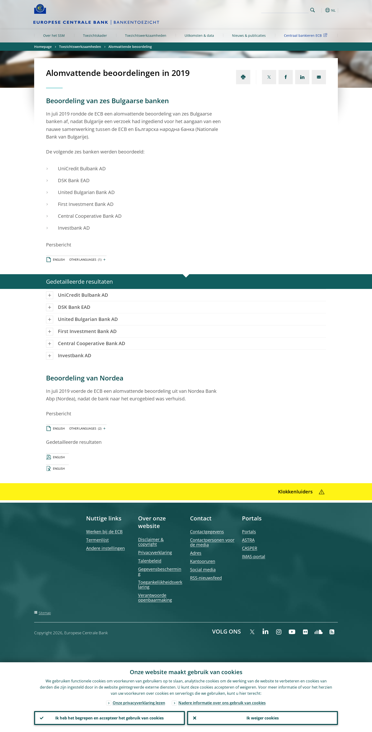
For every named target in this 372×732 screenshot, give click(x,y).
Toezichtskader (95, 35)
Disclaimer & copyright (151, 542)
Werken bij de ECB (104, 531)
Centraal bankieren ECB (306, 35)
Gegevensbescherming (159, 571)
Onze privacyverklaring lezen (139, 702)
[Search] (285, 9)
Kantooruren (202, 561)
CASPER (249, 548)
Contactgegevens (207, 531)
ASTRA (248, 540)
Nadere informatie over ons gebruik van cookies (222, 702)
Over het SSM (54, 35)
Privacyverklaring (155, 552)
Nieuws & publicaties (249, 35)
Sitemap (45, 613)
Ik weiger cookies (262, 718)
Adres (195, 553)
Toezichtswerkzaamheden (145, 35)
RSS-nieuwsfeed (206, 578)
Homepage (43, 46)
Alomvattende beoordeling (130, 46)
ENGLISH (59, 260)
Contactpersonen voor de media (212, 542)
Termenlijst (97, 540)
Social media (203, 569)
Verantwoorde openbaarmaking (155, 597)
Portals (249, 531)
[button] (321, 10)
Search (312, 10)
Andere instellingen (105, 548)
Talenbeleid (149, 561)
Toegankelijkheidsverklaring (160, 584)
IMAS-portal (253, 556)
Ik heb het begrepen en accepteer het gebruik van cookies (109, 718)
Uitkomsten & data (199, 35)
